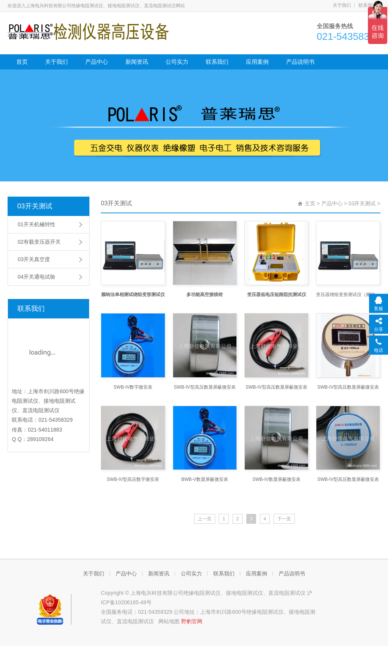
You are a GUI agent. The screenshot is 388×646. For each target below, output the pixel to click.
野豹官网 (191, 621)
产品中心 (96, 61)
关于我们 (342, 5)
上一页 (204, 519)
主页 (310, 203)
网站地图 (169, 621)
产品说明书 (300, 61)
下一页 (284, 519)
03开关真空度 (33, 259)
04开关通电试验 (36, 277)
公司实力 (177, 61)
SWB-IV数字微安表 (133, 387)
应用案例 (257, 61)
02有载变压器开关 (39, 242)
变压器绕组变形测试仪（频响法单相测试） (348, 294)
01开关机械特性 (36, 224)
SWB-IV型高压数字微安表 (133, 479)
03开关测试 (34, 206)
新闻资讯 (136, 61)
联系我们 (367, 5)
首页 (22, 61)
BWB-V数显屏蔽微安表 (204, 479)
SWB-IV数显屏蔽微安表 (276, 479)
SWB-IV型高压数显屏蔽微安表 (205, 387)
